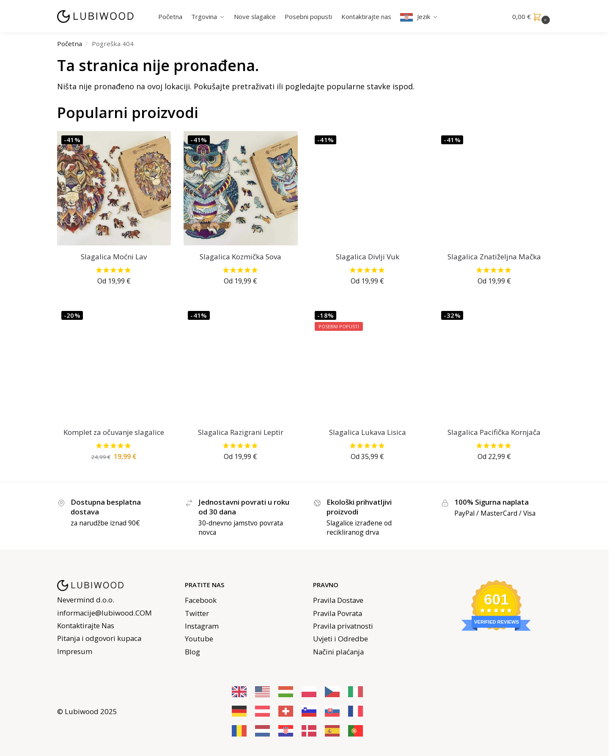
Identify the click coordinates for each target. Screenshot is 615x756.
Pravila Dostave (338, 600)
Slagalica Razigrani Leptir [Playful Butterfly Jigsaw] (240, 432)
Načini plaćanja (338, 652)
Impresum (74, 651)
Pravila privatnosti (343, 626)
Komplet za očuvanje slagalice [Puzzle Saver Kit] (113, 432)
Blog (192, 652)
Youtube (199, 638)
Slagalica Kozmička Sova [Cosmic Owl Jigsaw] (240, 256)
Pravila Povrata (337, 613)
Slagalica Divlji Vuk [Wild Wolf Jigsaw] (367, 256)
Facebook (201, 600)
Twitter (197, 613)
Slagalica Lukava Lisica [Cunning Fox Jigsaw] (367, 432)
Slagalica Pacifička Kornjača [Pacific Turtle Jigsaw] (494, 432)
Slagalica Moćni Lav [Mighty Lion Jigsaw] (114, 256)
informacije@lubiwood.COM (104, 613)
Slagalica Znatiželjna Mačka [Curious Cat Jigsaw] (494, 256)
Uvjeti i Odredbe (340, 638)
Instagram (202, 626)
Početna (69, 43)
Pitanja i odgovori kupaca (99, 638)
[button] (532, 16)
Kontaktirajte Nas (85, 625)
